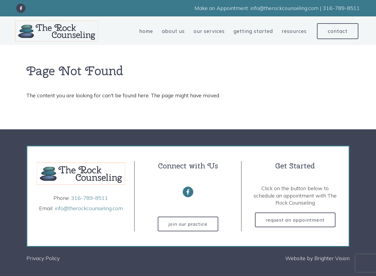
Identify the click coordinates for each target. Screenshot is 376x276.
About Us (173, 31)
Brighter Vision (332, 258)
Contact (338, 31)
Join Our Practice (188, 224)
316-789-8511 (89, 198)
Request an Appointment (295, 220)
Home (146, 31)
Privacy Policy (43, 258)
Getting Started (253, 31)
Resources (294, 31)
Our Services (209, 31)
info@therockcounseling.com (89, 208)
